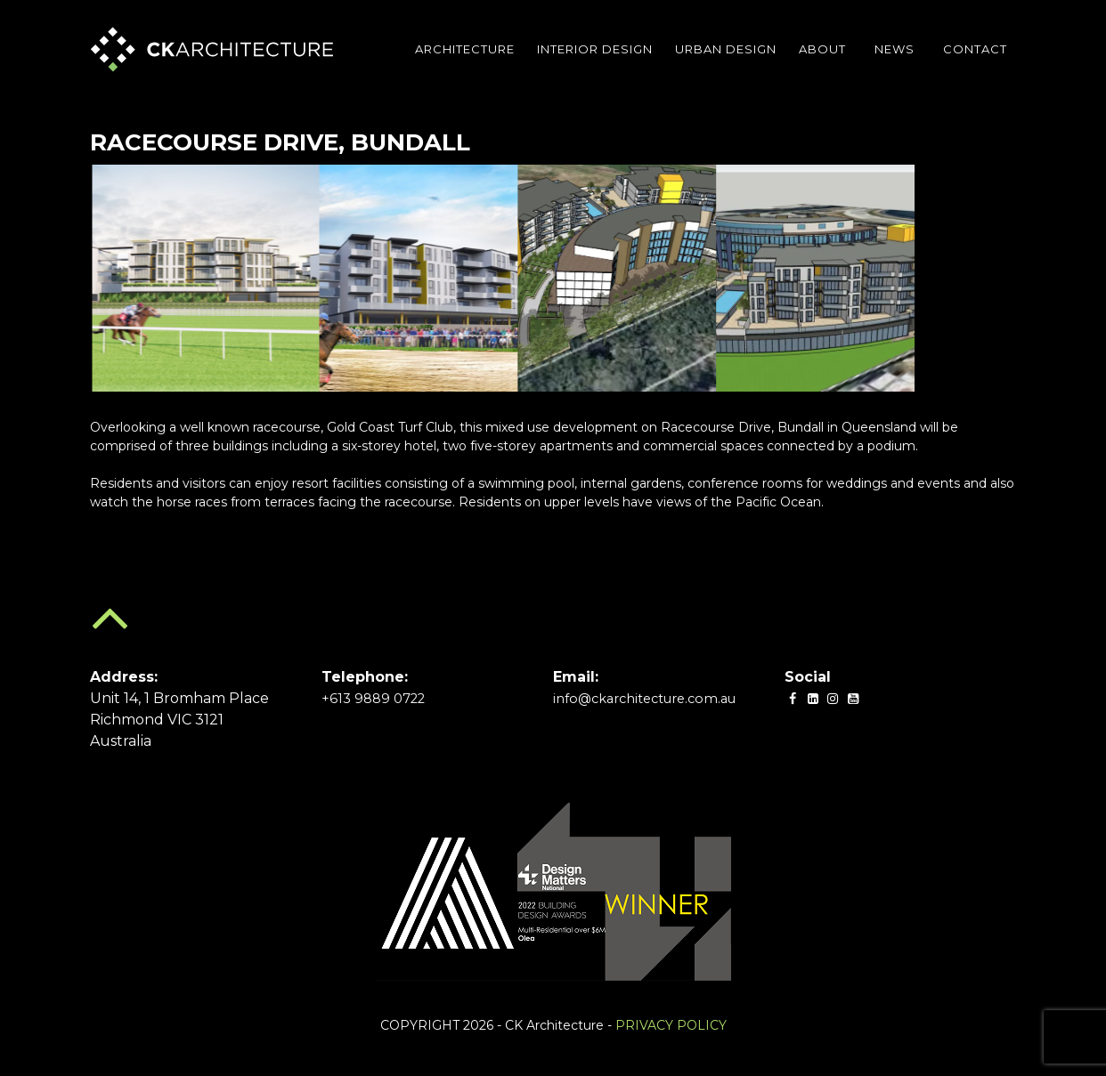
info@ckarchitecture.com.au (655, 698)
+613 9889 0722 (377, 698)
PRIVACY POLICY (671, 1025)
